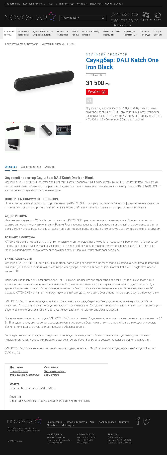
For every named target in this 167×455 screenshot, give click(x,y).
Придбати (94, 91)
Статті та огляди (65, 3)
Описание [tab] (11, 166)
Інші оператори (122, 25)
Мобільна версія (114, 3)
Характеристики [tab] (31, 166)
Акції (50, 3)
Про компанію (12, 3)
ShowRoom (96, 3)
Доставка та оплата (34, 3)
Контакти (82, 3)
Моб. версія (68, 425)
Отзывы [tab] (50, 166)
